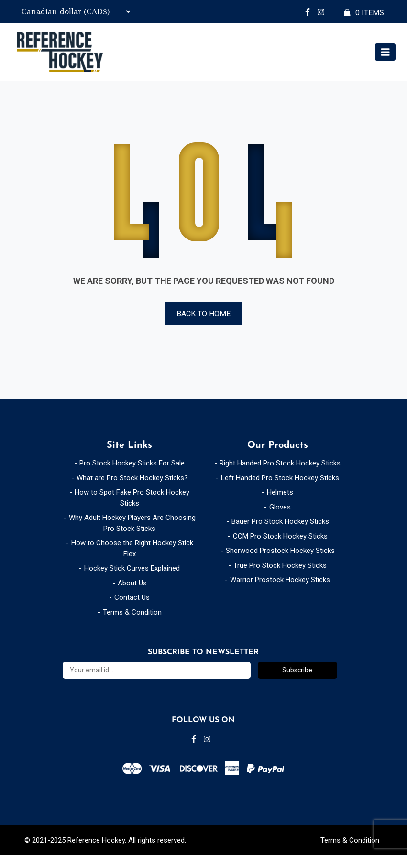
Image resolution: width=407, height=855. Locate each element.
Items (364, 13)
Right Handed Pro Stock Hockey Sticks (280, 463)
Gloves (280, 507)
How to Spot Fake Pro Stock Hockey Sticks (132, 498)
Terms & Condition (132, 612)
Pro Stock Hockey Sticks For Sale (132, 463)
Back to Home (203, 313)
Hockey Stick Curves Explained (132, 568)
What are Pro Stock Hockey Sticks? (132, 478)
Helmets (280, 492)
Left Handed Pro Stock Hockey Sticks (280, 478)
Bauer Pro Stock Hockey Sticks (280, 521)
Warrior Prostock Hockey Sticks (280, 579)
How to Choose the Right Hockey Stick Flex (132, 548)
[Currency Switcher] (74, 11)
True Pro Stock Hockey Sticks (280, 565)
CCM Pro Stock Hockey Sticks (280, 536)
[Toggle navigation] (385, 52)
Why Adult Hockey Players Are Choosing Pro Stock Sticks (132, 523)
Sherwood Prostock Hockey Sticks (280, 550)
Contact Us (132, 597)
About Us (132, 583)
